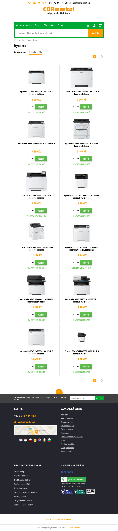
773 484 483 (25, 415)
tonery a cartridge (75, 528)
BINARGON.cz (68, 519)
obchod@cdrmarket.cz (79, 3)
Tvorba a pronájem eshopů (54, 519)
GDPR (63, 440)
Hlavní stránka (19, 40)
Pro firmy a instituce (68, 444)
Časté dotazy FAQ (67, 429)
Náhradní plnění (66, 451)
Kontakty (64, 415)
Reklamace (65, 433)
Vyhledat (96, 33)
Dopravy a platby (67, 422)
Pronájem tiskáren (67, 448)
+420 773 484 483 (38, 3)
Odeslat (99, 398)
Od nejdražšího (20, 52)
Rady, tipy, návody (67, 418)
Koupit (41, 107)
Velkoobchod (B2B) (68, 426)
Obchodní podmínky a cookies (72, 437)
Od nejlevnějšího (35, 52)
